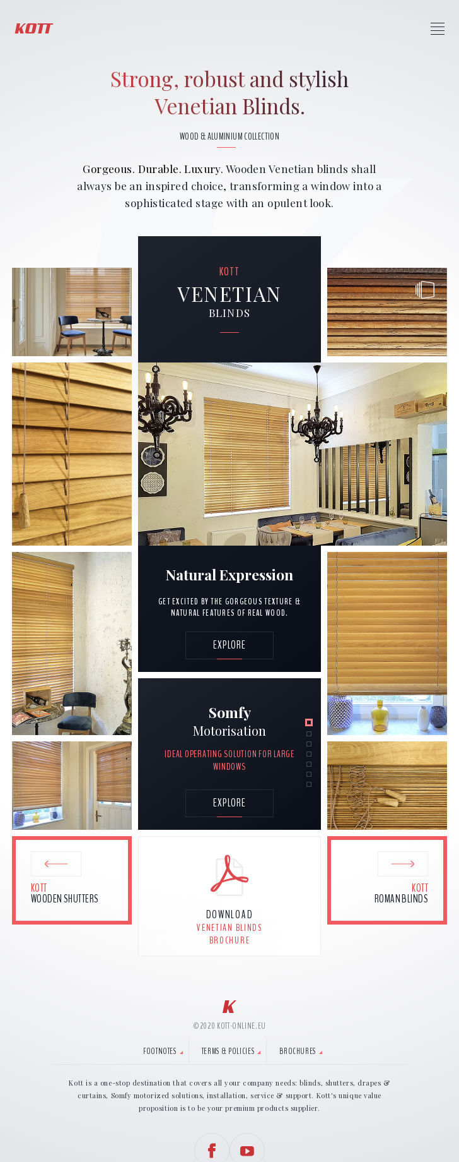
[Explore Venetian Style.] (229, 645)
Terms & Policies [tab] (228, 1051)
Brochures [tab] (297, 1051)
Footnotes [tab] (160, 1051)
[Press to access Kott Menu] (437, 28)
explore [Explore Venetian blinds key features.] (229, 803)
